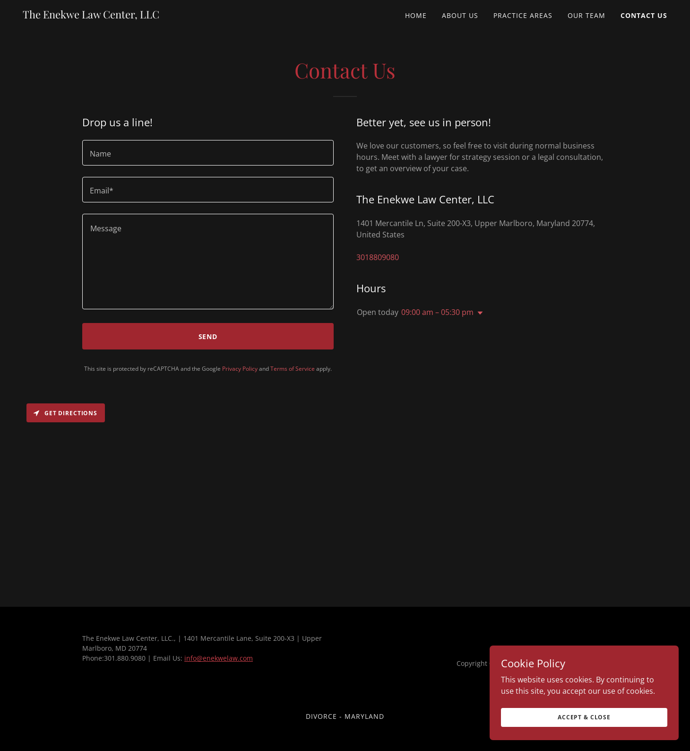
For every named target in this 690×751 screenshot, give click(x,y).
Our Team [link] (586, 15)
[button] (478, 313)
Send (208, 336)
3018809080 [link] (377, 257)
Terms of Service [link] (292, 369)
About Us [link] (460, 15)
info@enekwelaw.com (218, 658)
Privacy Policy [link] (240, 369)
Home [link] (416, 15)
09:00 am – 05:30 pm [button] (437, 312)
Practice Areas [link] (522, 15)
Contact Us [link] (644, 15)
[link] (91, 15)
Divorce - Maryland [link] (345, 716)
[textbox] (208, 153)
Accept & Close (584, 717)
